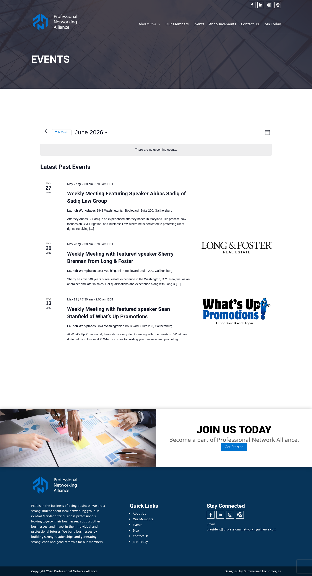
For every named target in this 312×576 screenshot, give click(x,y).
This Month (61, 132)
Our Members (177, 24)
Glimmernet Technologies (262, 571)
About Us (139, 513)
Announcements (222, 24)
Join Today (272, 24)
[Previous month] (46, 131)
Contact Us (250, 24)
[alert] (156, 150)
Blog (136, 530)
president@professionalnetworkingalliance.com (241, 529)
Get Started (234, 446)
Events (198, 24)
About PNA (147, 24)
